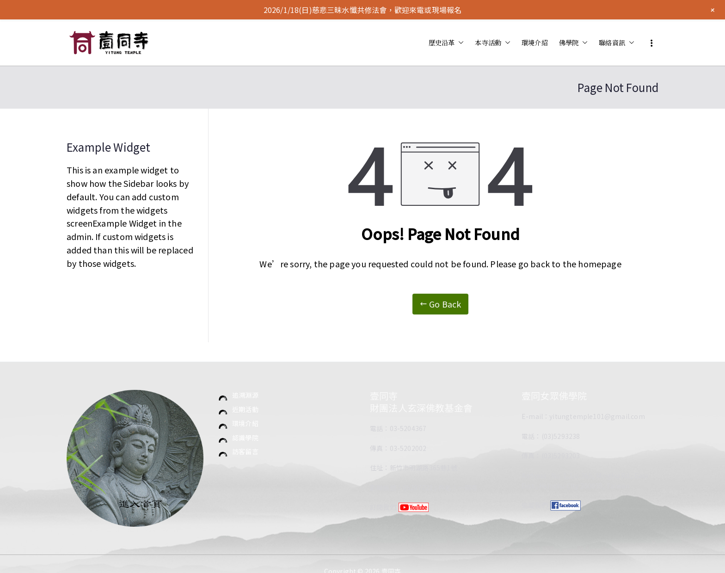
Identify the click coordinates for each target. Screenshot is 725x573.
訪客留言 (245, 451)
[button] (459, 43)
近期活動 (245, 409)
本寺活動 (492, 43)
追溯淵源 (245, 395)
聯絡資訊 (616, 43)
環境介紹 (535, 42)
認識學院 (245, 437)
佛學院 (573, 43)
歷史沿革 (446, 43)
